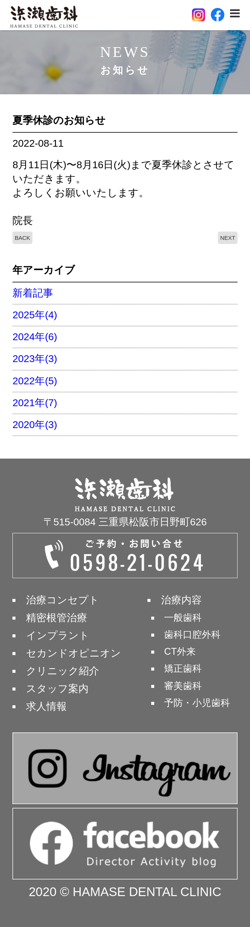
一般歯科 (183, 617)
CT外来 (180, 651)
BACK (22, 238)
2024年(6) (34, 336)
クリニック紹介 (62, 671)
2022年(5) (34, 381)
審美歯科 (183, 685)
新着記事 (32, 293)
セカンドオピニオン (73, 653)
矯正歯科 (183, 668)
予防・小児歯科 (197, 702)
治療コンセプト (62, 600)
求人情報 (46, 706)
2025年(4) (34, 315)
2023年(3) (34, 358)
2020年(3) (34, 424)
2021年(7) (34, 402)
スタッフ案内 (57, 688)
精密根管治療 (56, 617)
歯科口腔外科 (192, 634)
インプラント (57, 635)
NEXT (227, 238)
